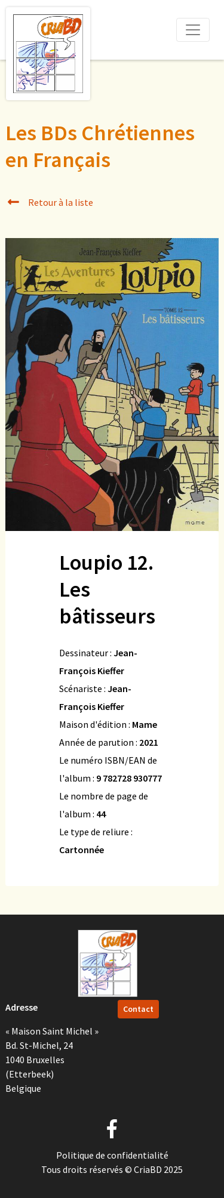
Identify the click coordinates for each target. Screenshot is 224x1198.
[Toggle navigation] (193, 30)
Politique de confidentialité (112, 1155)
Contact (138, 1009)
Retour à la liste (49, 202)
